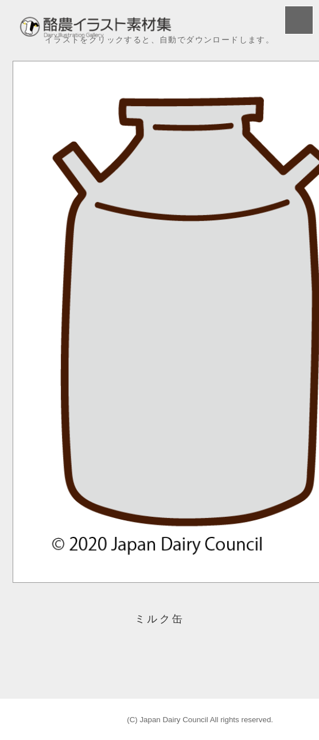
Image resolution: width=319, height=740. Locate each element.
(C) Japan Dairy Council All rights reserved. (200, 719)
